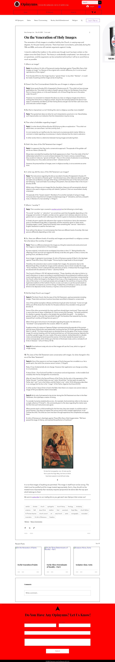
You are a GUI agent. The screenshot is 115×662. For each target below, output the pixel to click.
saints (66, 513)
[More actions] (90, 32)
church (42, 506)
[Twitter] (95, 12)
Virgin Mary (74, 510)
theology (70, 506)
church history (61, 506)
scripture (27, 510)
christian (35, 506)
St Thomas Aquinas (30, 513)
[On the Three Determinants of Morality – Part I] (58, 554)
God (58, 510)
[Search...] (88, 2)
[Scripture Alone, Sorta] (87, 554)
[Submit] (57, 651)
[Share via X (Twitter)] (29, 528)
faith (35, 510)
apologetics (50, 506)
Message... (28, 637)
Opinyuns (29, 4)
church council (43, 513)
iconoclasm (84, 513)
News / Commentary (40, 20)
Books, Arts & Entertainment (60, 20)
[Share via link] (34, 528)
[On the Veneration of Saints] (28, 554)
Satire (29, 20)
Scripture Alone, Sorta (84, 565)
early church (58, 513)
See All (98, 543)
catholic (27, 506)
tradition (51, 510)
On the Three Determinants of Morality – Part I (57, 566)
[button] (99, 6)
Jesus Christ (42, 510)
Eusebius (52, 517)
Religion (75, 20)
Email (25, 629)
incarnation (28, 517)
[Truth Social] (92, 12)
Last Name (62, 622)
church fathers (84, 510)
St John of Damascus (40, 517)
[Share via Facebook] (25, 528)
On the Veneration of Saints (28, 565)
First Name (27, 622)
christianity (79, 506)
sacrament (65, 510)
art (51, 513)
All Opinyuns (19, 20)
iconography (74, 513)
